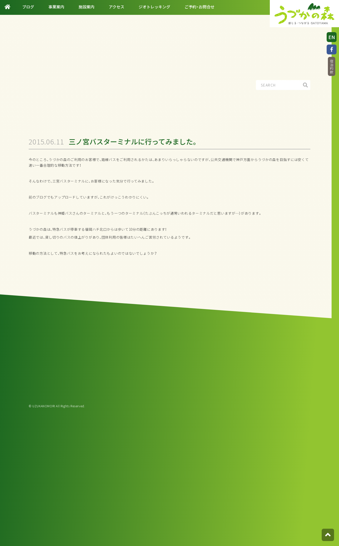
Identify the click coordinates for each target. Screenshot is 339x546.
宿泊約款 (331, 66)
